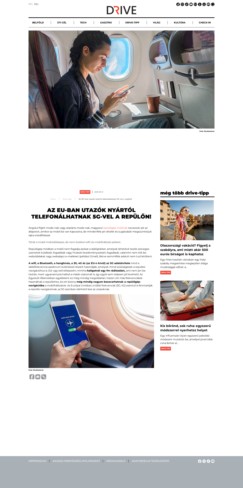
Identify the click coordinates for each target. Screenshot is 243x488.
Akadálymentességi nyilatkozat (76, 461)
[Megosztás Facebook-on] (31, 376)
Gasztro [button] (106, 22)
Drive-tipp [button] (132, 22)
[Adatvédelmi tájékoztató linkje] (203, 4)
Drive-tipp (85, 192)
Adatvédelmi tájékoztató (150, 461)
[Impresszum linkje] (199, 4)
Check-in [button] (205, 22)
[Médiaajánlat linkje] (208, 4)
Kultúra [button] (179, 22)
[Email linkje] (195, 4)
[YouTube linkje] (190, 4)
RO (30, 4)
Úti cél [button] (61, 22)
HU (36, 4)
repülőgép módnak (115, 227)
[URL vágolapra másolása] (43, 376)
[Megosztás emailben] (37, 376)
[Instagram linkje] (182, 4)
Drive (53, 199)
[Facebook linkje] (177, 4)
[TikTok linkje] (186, 4)
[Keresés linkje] (212, 4)
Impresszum (37, 461)
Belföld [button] (38, 22)
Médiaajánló (115, 461)
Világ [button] (156, 22)
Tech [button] (83, 22)
